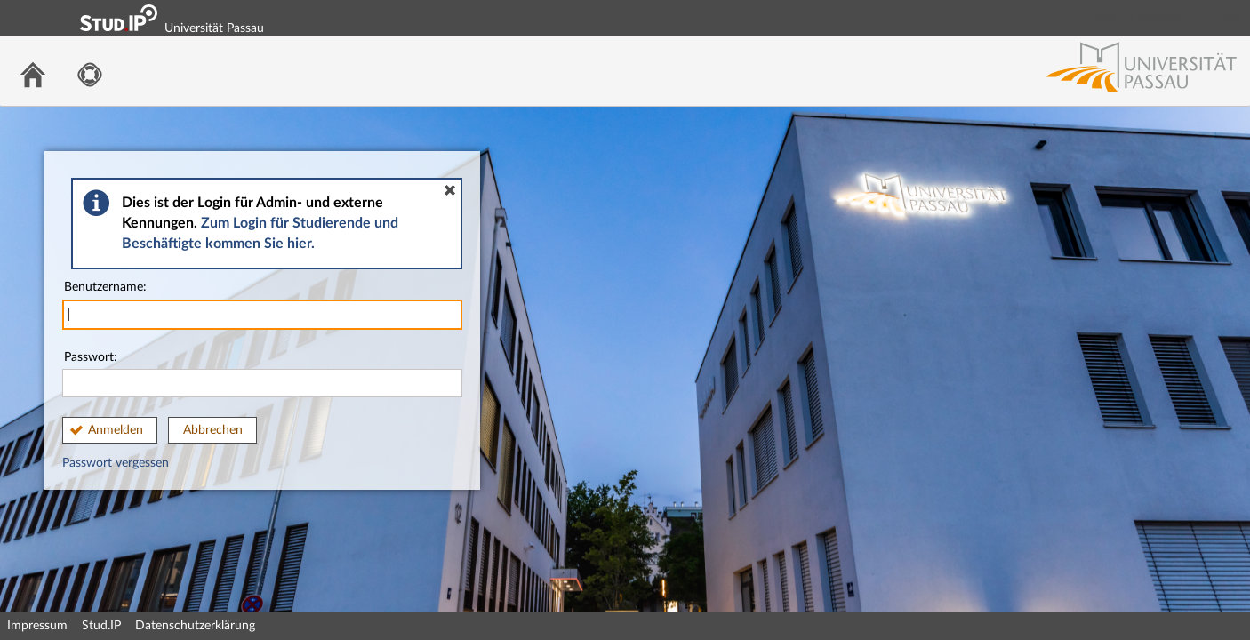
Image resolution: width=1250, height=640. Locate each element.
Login (1228, 18)
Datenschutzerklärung (195, 626)
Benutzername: (262, 305)
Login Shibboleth (1137, 18)
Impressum (37, 626)
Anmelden (115, 430)
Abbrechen (213, 430)
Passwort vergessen (115, 463)
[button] (450, 190)
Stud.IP (101, 626)
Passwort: (262, 374)
